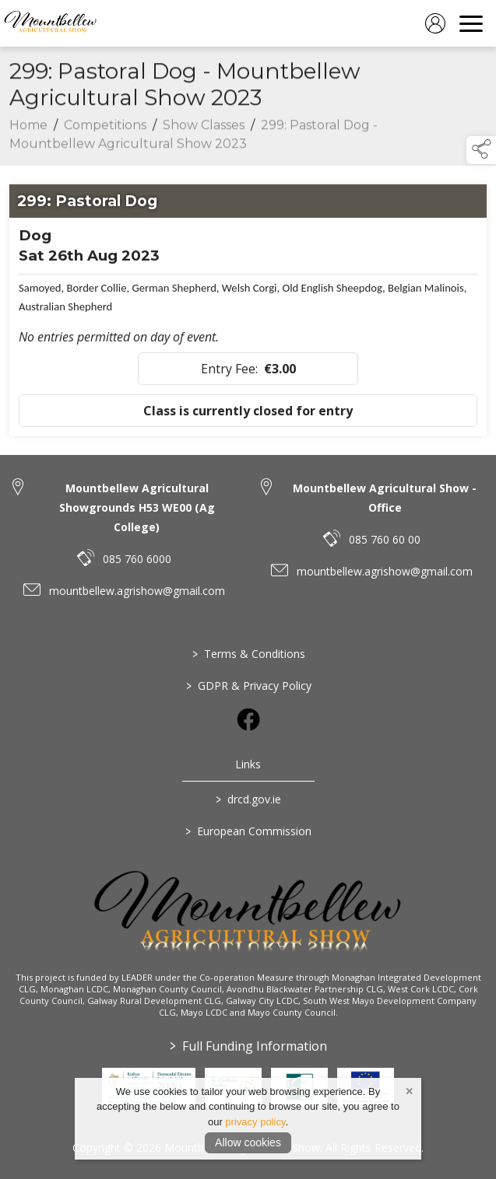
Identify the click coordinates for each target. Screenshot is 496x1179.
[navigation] (471, 23)
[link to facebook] (248, 719)
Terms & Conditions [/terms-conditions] (248, 654)
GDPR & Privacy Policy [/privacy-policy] (248, 685)
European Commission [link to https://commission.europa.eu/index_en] (248, 831)
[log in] (435, 23)
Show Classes (203, 128)
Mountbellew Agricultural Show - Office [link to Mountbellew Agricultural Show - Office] (385, 498)
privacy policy (255, 1122)
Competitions (105, 128)
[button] (481, 150)
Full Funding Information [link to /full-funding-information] (248, 1046)
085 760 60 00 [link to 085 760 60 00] (384, 539)
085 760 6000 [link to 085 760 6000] (137, 558)
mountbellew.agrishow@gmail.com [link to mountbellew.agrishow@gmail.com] (137, 590)
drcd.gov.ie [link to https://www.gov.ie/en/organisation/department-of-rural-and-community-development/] (248, 799)
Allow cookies (248, 1142)
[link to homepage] (50, 23)
